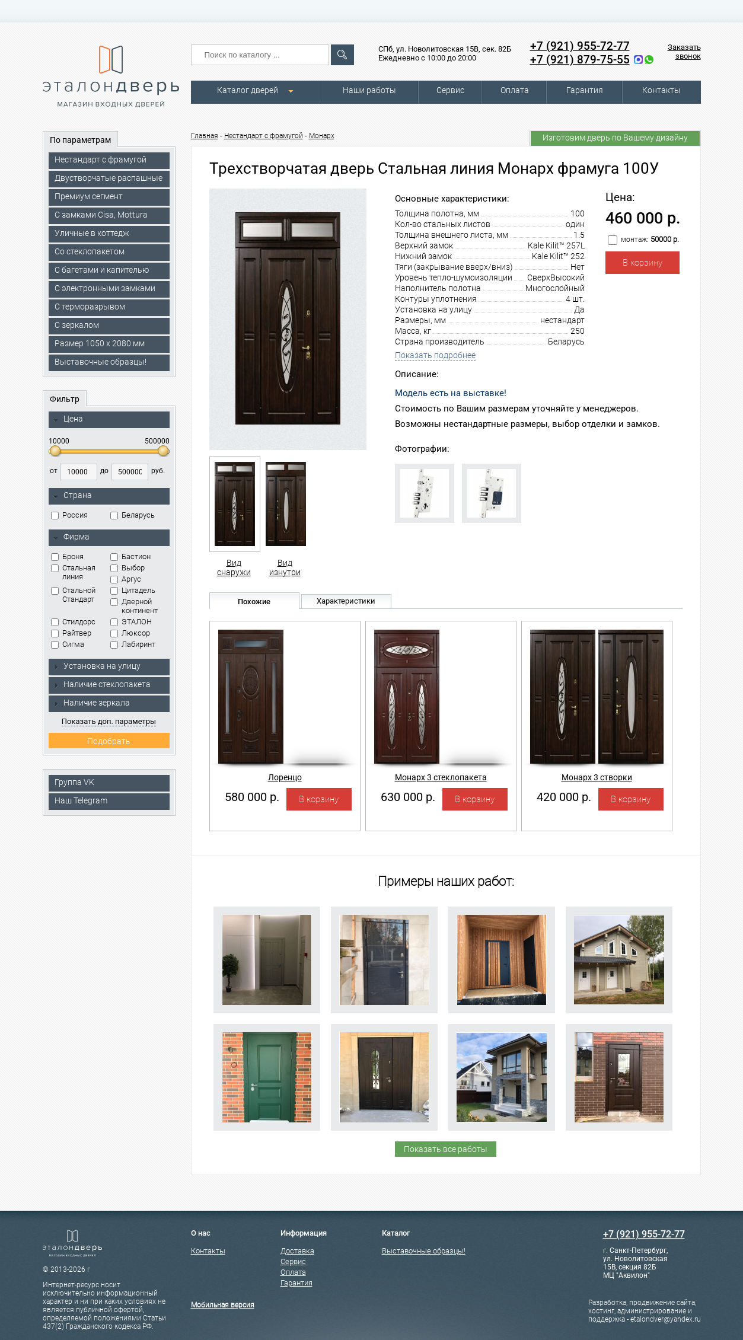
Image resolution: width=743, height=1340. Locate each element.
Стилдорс (73, 621)
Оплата (514, 90)
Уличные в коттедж (92, 233)
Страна (72, 495)
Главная (204, 136)
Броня (67, 556)
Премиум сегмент (89, 196)
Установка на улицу (97, 666)
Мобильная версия (222, 1305)
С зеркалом (77, 325)
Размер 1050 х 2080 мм (100, 343)
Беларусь (132, 515)
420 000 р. (564, 797)
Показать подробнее (435, 355)
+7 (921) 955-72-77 (580, 46)
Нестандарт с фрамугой (100, 159)
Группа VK (74, 782)
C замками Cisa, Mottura (101, 214)
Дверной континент (134, 606)
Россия (69, 515)
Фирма (71, 537)
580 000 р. (252, 797)
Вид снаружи (234, 516)
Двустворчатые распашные (108, 178)
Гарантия (584, 90)
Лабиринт (132, 644)
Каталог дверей (247, 90)
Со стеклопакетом (90, 251)
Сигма (67, 644)
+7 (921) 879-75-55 (580, 59)
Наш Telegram (81, 800)
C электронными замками (105, 288)
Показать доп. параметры (109, 721)
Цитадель (132, 590)
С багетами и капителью (102, 270)
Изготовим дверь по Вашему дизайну (615, 137)
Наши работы (369, 90)
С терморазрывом (90, 306)
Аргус (125, 579)
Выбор (127, 567)
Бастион (130, 556)
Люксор (130, 632)
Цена (68, 419)
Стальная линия (73, 572)
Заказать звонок (684, 51)
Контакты (661, 90)
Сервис (450, 90)
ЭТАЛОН (131, 621)
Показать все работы (445, 1149)
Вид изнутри (285, 516)
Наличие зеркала (91, 702)
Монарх (321, 136)
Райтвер (71, 632)
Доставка (297, 1250)
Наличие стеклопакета (102, 684)
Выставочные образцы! (100, 361)
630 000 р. (408, 797)
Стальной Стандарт (73, 595)
